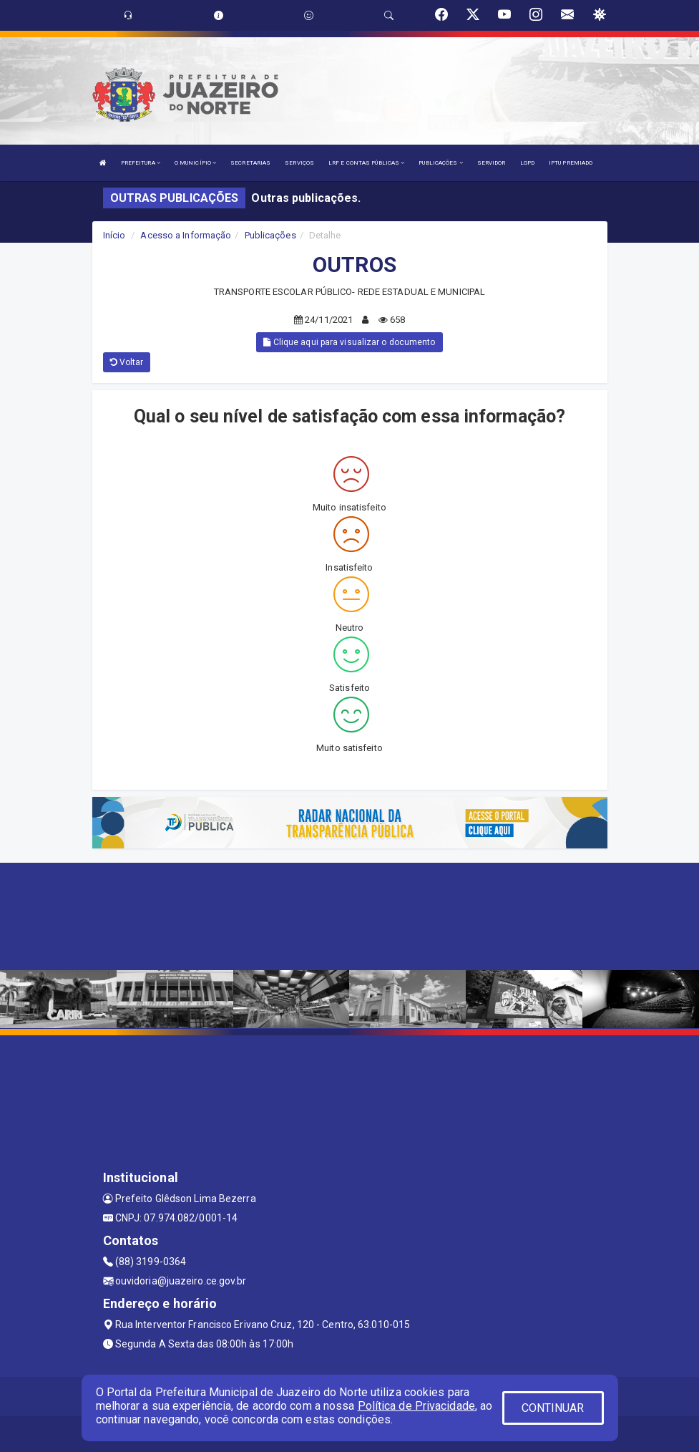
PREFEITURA (140, 163)
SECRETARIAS (250, 163)
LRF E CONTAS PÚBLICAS (366, 163)
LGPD (527, 163)
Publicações (270, 235)
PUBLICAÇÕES (440, 163)
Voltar (127, 362)
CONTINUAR (553, 1408)
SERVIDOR (491, 163)
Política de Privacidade (416, 1406)
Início (114, 235)
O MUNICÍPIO (195, 163)
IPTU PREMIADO (570, 163)
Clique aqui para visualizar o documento (349, 342)
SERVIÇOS (299, 163)
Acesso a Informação (185, 235)
